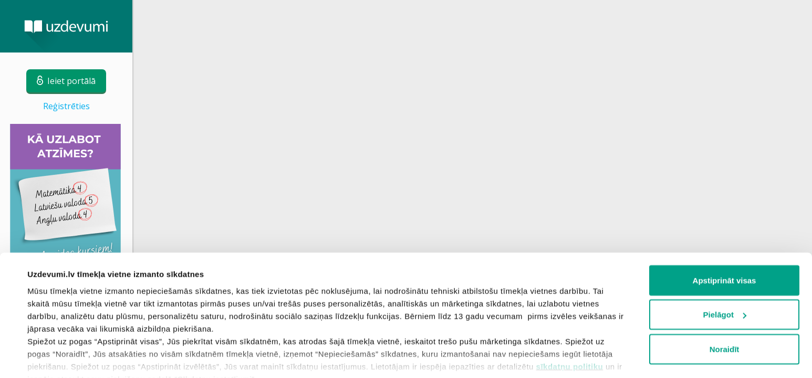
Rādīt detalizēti (55, 357)
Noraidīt (725, 299)
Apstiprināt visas (724, 230)
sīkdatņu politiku (569, 316)
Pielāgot (724, 265)
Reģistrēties (66, 106)
